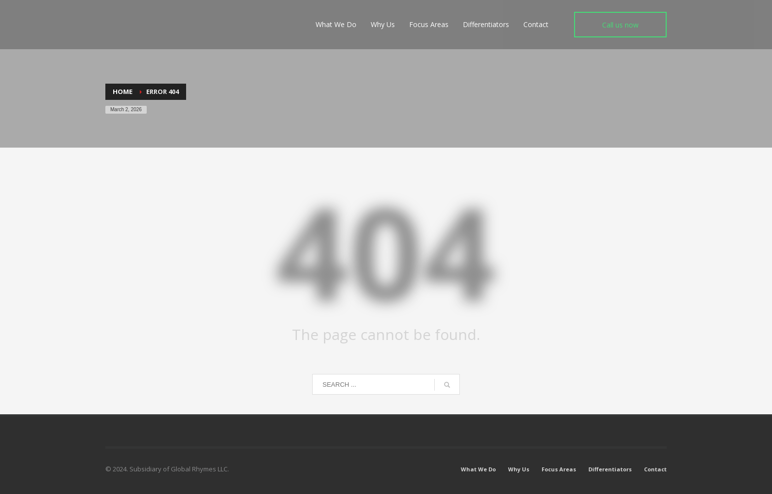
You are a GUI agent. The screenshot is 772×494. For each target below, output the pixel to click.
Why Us (518, 469)
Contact (655, 469)
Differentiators (610, 469)
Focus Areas (559, 469)
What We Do (478, 469)
